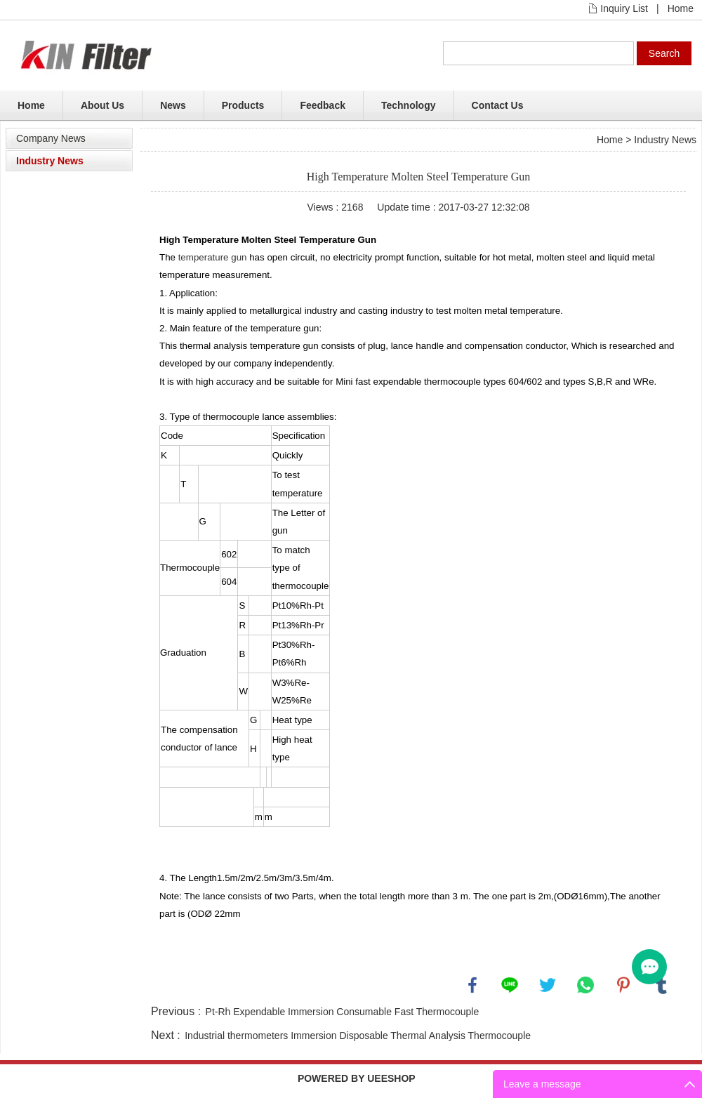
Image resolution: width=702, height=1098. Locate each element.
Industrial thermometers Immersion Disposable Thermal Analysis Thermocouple (358, 1035)
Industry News (50, 160)
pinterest (623, 985)
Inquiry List (624, 8)
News (173, 105)
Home (681, 8)
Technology (408, 105)
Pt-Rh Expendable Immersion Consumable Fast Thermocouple (342, 1011)
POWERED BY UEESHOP (357, 1078)
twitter (547, 985)
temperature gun (212, 257)
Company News (51, 138)
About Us (102, 105)
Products (243, 105)
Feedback (322, 105)
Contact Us (498, 105)
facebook (472, 985)
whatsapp (585, 985)
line (509, 985)
